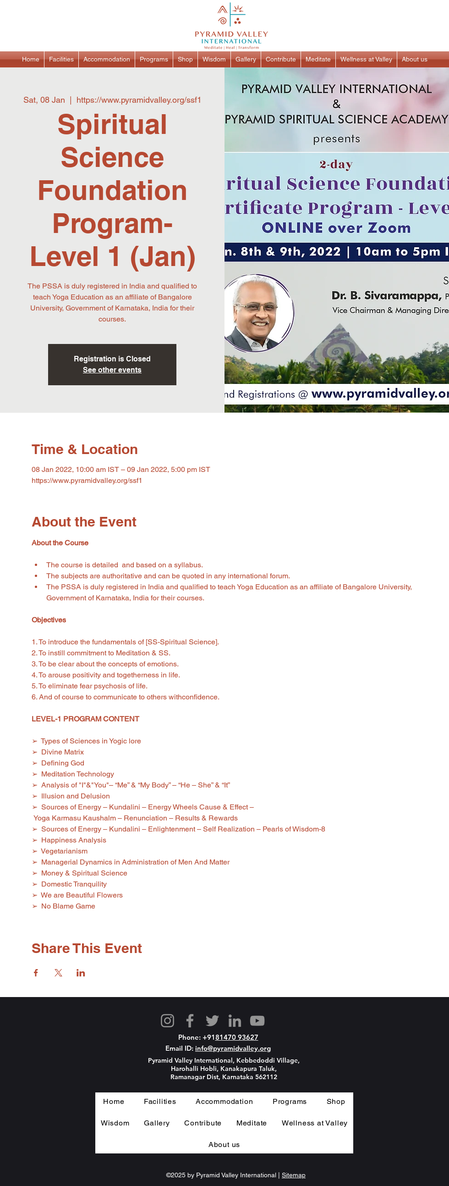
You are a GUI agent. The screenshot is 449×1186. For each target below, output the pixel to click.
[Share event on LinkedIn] (81, 972)
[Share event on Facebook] (36, 972)
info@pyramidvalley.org (233, 1048)
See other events (112, 370)
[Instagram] (167, 1021)
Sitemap (294, 1175)
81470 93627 (236, 1037)
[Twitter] (212, 1021)
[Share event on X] (58, 972)
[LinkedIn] (235, 1021)
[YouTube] (257, 1021)
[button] (61, 59)
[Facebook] (190, 1021)
